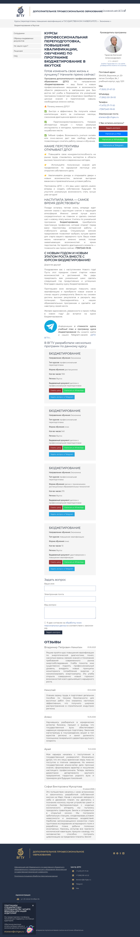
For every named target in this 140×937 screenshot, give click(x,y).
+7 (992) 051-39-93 (107, 97)
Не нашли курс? (21, 46)
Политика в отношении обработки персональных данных (36, 876)
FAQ (15, 56)
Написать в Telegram (113, 145)
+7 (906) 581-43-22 (82, 875)
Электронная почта (54, 594)
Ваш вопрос (50, 605)
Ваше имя (49, 584)
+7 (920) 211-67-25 (107, 89)
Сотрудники (19, 33)
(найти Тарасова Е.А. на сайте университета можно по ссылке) (113, 64)
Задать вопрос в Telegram (61, 397)
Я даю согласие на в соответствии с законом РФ (68, 626)
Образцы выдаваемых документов (23, 39)
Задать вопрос (113, 128)
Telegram (79, 884)
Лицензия (18, 51)
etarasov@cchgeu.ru (109, 117)
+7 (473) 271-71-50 (107, 105)
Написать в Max (113, 134)
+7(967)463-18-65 (107, 109)
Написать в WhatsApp (113, 139)
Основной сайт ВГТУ (114, 11)
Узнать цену (55, 390)
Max (77, 888)
